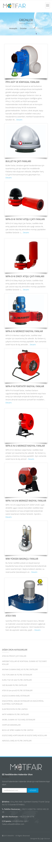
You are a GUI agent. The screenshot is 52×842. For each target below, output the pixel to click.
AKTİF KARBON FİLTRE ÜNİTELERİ (15, 714)
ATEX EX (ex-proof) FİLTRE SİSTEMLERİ (17, 690)
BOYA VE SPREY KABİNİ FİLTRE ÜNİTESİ (17, 730)
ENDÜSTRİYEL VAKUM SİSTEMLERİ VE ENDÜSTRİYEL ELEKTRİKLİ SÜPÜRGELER (23, 702)
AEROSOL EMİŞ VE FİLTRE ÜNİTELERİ (16, 740)
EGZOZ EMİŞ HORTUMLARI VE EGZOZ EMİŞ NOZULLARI (24, 735)
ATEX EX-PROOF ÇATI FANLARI (14, 656)
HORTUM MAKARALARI (11, 725)
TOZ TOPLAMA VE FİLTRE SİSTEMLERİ (17, 674)
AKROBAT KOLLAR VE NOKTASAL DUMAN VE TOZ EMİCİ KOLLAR (24, 662)
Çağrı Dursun (45, 838)
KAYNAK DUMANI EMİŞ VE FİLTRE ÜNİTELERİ (20, 669)
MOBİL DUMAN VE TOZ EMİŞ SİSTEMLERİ (18, 719)
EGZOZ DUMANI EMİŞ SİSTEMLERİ (16, 695)
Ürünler (23, 28)
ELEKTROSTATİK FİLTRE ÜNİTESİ (15, 709)
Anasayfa (13, 28)
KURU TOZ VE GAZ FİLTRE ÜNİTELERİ (17, 680)
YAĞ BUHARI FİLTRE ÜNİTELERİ (14, 685)
